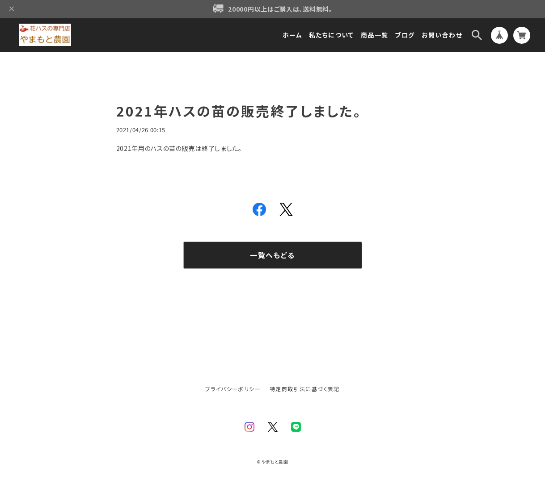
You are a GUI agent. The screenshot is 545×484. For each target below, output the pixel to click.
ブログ (404, 35)
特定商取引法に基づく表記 (305, 388)
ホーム (292, 35)
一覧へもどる (272, 255)
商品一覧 (375, 35)
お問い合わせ (442, 35)
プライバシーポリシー (233, 388)
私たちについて (331, 35)
